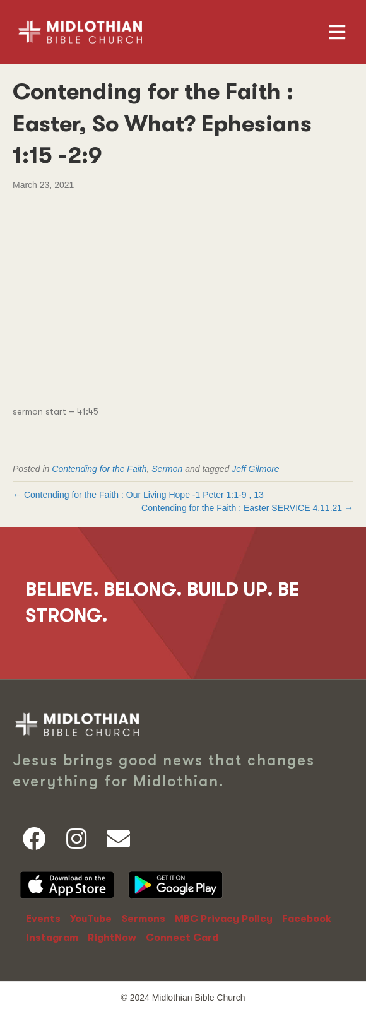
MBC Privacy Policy (224, 918)
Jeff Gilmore (255, 469)
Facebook (306, 918)
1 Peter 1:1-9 (220, 495)
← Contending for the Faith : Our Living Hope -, (139, 495)
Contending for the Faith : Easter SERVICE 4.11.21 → (247, 508)
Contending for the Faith (99, 469)
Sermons (143, 918)
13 (259, 495)
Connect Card (182, 937)
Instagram (52, 937)
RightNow (112, 937)
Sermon (166, 469)
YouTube (91, 918)
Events (43, 918)
